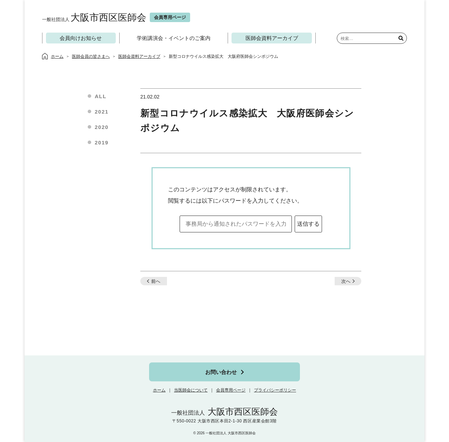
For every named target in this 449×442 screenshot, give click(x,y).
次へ (345, 281)
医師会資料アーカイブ (272, 38)
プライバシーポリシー (275, 390)
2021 (101, 112)
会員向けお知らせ (81, 38)
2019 (101, 142)
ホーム (159, 390)
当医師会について (191, 390)
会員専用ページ (231, 390)
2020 (101, 127)
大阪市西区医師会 (94, 17)
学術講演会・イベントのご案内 (173, 38)
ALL (101, 96)
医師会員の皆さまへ (91, 56)
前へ (155, 281)
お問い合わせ (221, 372)
